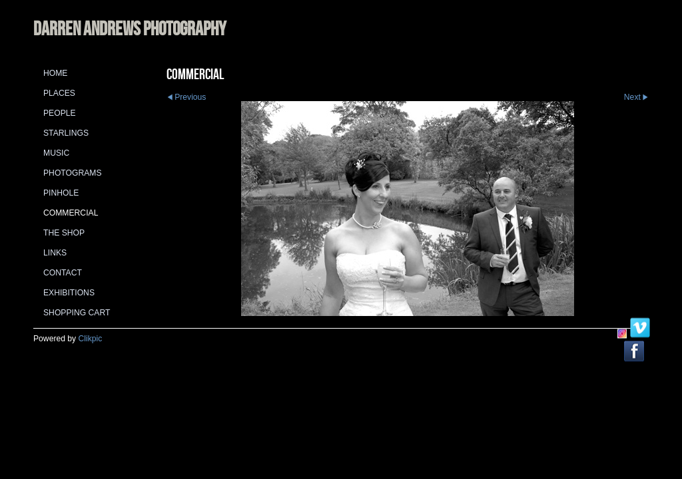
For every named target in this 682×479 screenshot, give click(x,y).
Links (55, 252)
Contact (62, 272)
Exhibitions (69, 292)
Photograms (72, 173)
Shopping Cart (76, 312)
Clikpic (91, 338)
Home (55, 73)
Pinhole (61, 193)
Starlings (66, 133)
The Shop (64, 233)
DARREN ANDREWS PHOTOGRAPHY (129, 28)
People (59, 113)
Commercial (70, 213)
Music (56, 153)
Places (59, 93)
